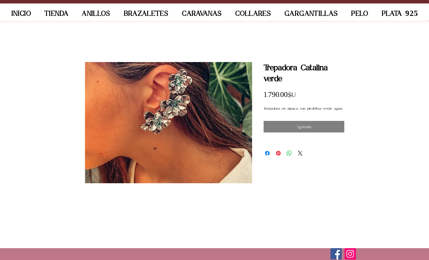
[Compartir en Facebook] (267, 153)
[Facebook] (336, 253)
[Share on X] (300, 153)
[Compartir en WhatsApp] (289, 153)
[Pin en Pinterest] (278, 153)
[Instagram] (350, 253)
